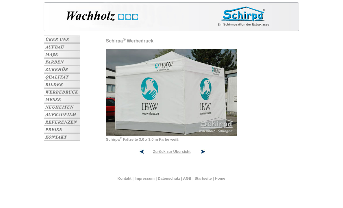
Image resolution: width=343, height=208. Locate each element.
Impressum (145, 178)
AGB (187, 178)
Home (220, 178)
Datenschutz (169, 178)
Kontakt (124, 178)
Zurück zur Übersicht (171, 151)
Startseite (203, 178)
